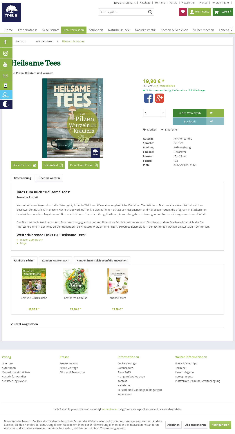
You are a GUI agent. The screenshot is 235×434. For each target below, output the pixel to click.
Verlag (173, 2)
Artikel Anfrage (69, 368)
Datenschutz (125, 368)
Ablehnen (173, 424)
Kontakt (122, 381)
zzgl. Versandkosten (164, 85)
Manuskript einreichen (16, 372)
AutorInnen (9, 368)
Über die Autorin (49, 178)
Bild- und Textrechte (72, 372)
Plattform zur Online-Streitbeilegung (197, 381)
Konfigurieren (220, 424)
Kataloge (145, 2)
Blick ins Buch (22, 165)
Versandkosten (109, 409)
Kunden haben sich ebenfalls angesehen (102, 260)
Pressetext (51, 165)
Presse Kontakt (69, 363)
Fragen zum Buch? (30, 239)
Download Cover (81, 165)
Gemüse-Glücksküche (34, 298)
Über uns (7, 363)
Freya (22, 243)
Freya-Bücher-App (186, 363)
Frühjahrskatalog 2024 (131, 376)
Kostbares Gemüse (75, 298)
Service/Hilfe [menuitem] (123, 3)
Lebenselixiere (117, 298)
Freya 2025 (124, 372)
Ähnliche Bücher (24, 260)
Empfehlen (169, 129)
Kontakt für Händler (14, 376)
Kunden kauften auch (55, 260)
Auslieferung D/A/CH (14, 381)
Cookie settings (127, 363)
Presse (203, 2)
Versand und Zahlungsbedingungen (140, 389)
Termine (160, 2)
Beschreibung (22, 178)
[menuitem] (126, 12)
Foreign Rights (221, 2)
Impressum (124, 394)
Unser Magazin (184, 372)
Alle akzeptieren (195, 424)
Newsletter (189, 2)
